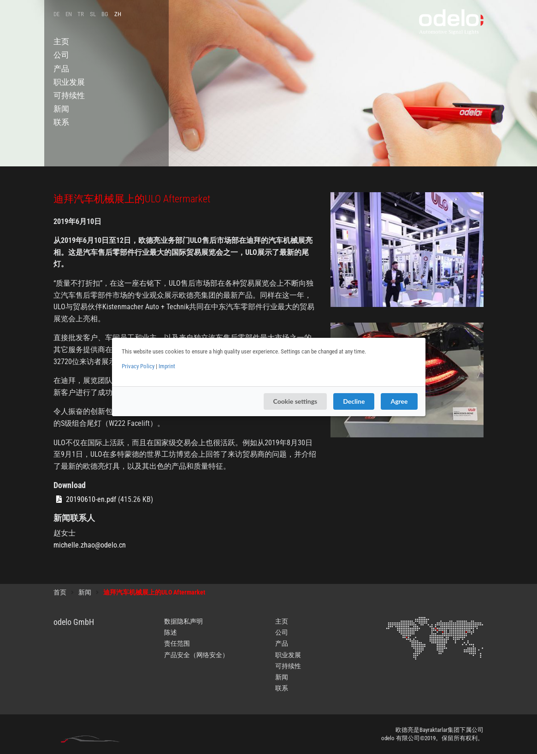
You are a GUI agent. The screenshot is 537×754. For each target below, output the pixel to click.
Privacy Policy (138, 366)
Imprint (167, 366)
